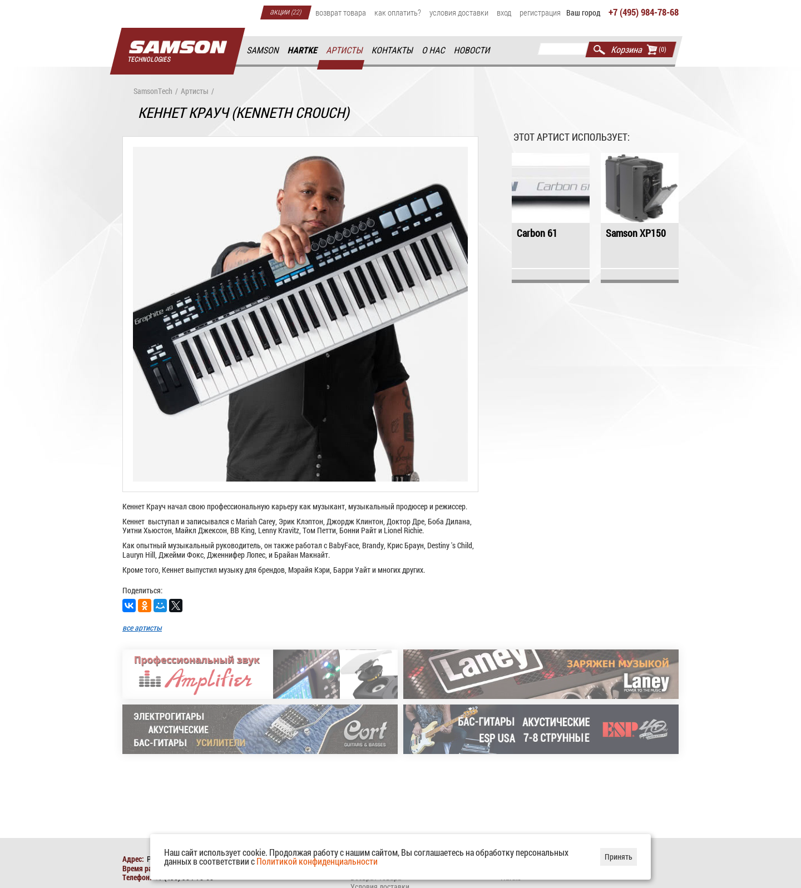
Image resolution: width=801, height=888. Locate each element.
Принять (618, 856)
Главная (177, 51)
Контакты (393, 50)
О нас (434, 50)
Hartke (303, 50)
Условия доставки (458, 12)
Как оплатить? (397, 12)
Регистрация (540, 12)
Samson (263, 50)
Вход (504, 12)
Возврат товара (340, 12)
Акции (286, 11)
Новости (472, 50)
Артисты (344, 50)
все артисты (142, 627)
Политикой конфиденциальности (317, 861)
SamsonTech (153, 91)
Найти (599, 49)
